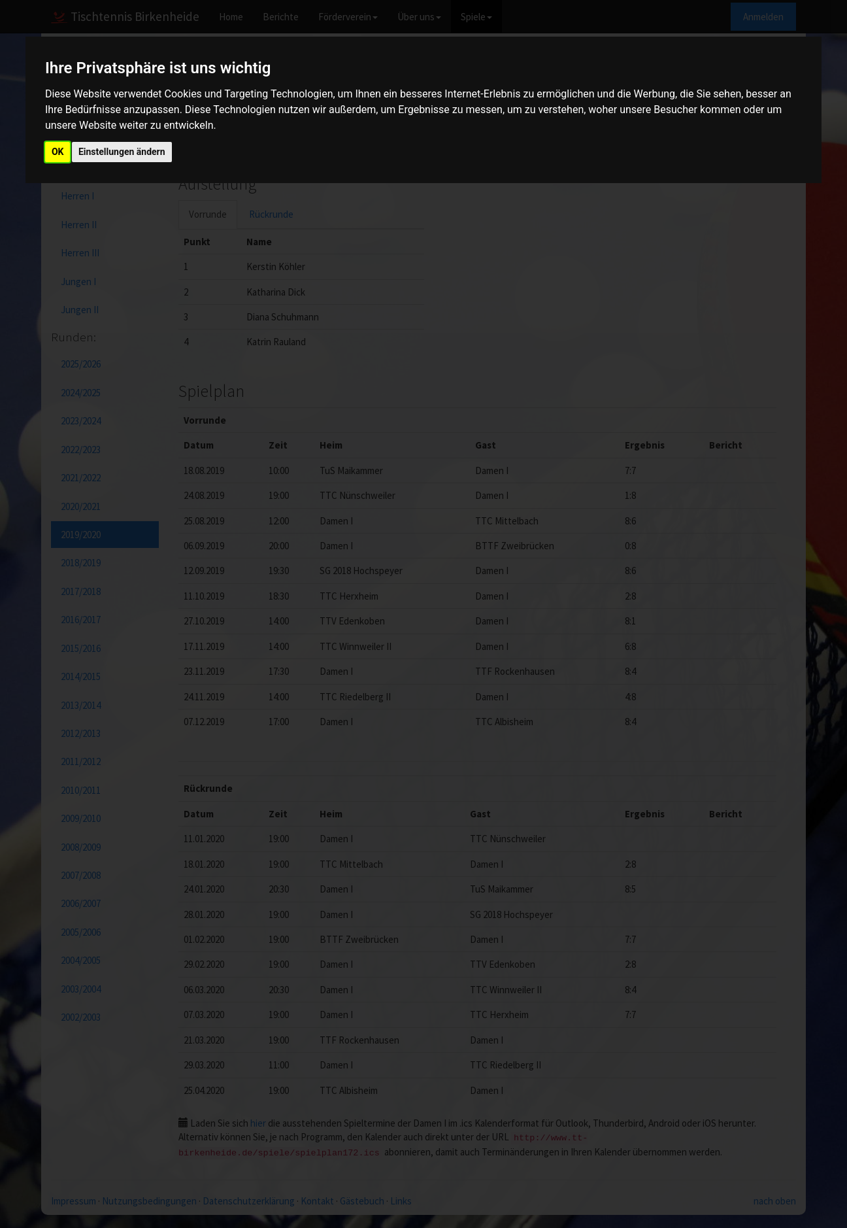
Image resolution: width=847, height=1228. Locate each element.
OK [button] (58, 151)
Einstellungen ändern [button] (121, 151)
